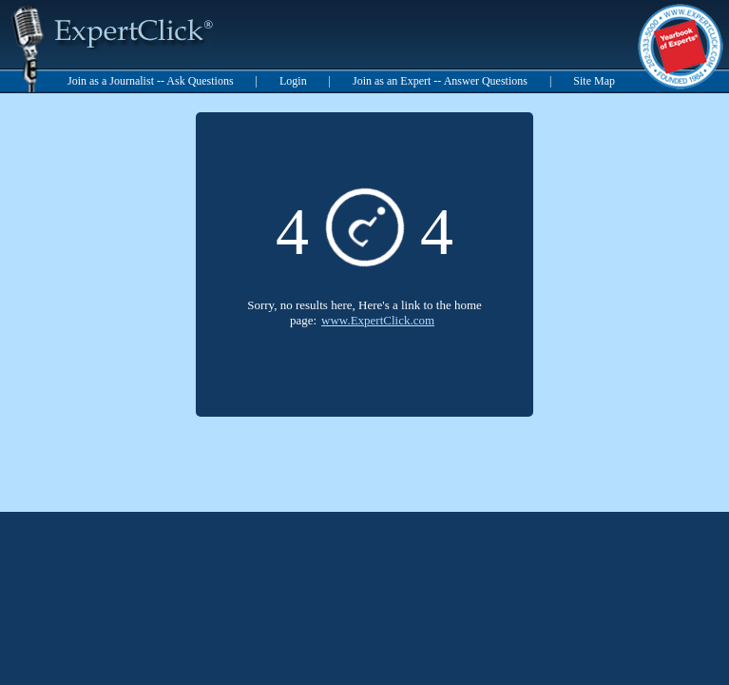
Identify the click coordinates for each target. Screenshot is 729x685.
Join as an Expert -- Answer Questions (440, 81)
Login (293, 81)
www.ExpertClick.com (377, 320)
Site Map (594, 81)
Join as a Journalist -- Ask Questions (150, 81)
